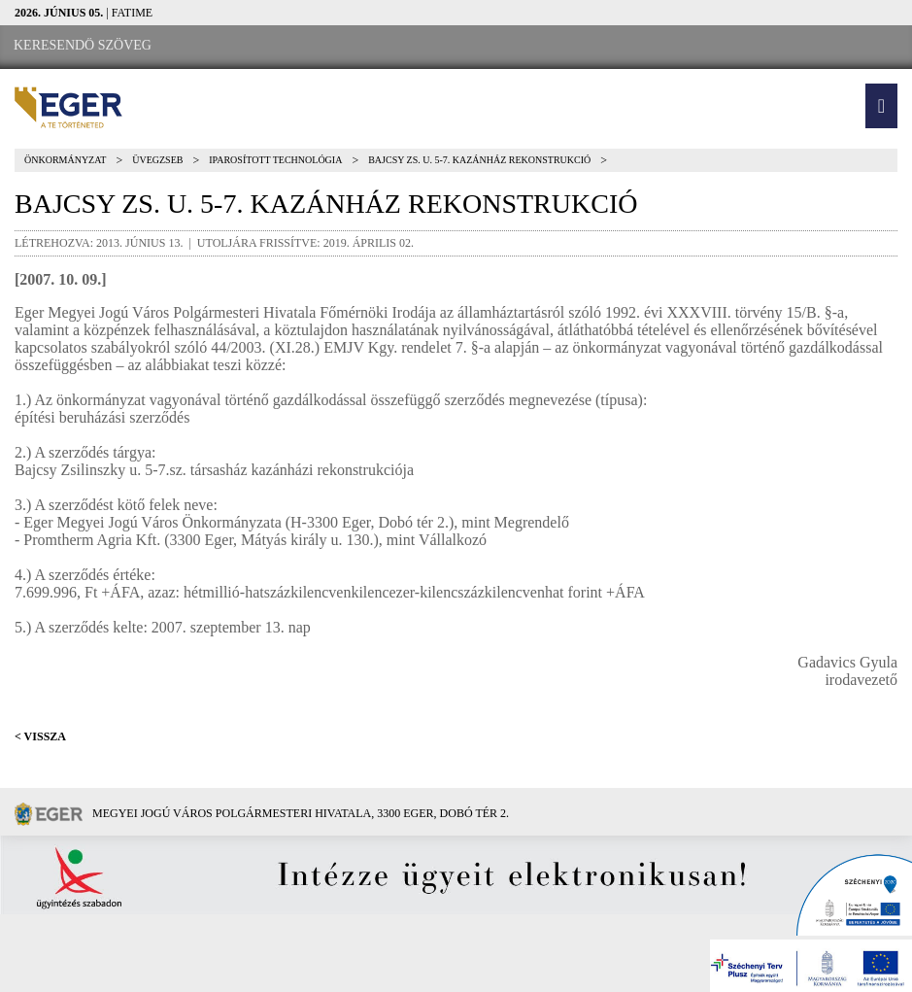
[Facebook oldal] (224, 46)
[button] (881, 106)
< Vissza (40, 736)
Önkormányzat (65, 159)
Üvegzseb (157, 159)
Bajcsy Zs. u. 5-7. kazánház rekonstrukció (479, 159)
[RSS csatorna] (331, 46)
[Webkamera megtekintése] (278, 46)
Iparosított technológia (275, 159)
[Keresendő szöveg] (82, 45)
